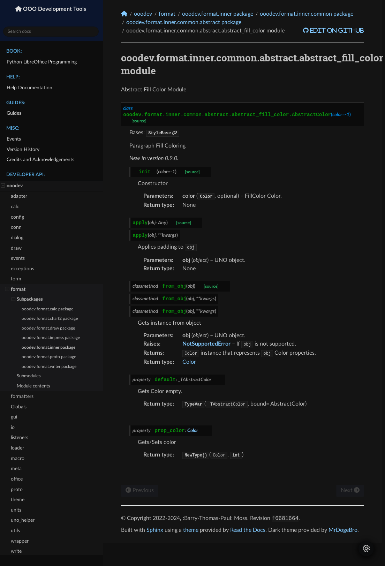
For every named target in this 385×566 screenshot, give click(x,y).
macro (19, 458)
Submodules (30, 376)
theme (19, 499)
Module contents (35, 386)
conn (17, 227)
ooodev (13, 186)
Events (15, 139)
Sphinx (156, 530)
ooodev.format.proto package (50, 357)
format (16, 289)
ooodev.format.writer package (50, 366)
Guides (15, 113)
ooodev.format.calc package (49, 309)
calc (16, 206)
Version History (24, 149)
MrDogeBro (344, 530)
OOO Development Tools (55, 9)
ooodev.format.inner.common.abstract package (185, 22)
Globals (20, 406)
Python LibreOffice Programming (43, 62)
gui (15, 417)
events (19, 258)
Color (191, 362)
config (18, 217)
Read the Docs (249, 530)
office (18, 479)
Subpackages (29, 299)
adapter (20, 196)
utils (16, 530)
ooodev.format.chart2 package (51, 318)
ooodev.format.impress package (52, 338)
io (14, 427)
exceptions (24, 268)
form (17, 278)
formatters (23, 396)
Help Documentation (31, 87)
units (17, 510)
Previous (141, 490)
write (17, 551)
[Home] (126, 14)
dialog (18, 237)
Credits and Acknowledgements (42, 159)
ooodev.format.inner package (50, 347)
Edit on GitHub (337, 30)
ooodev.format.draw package (49, 328)
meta (17, 468)
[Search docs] (52, 32)
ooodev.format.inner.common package (308, 14)
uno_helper (24, 520)
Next (351, 490)
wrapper (21, 541)
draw (17, 248)
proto (18, 489)
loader (18, 448)
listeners (21, 437)
